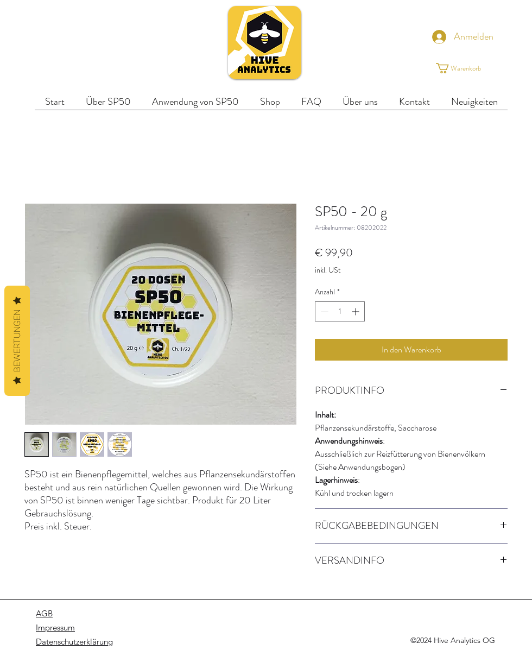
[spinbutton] (340, 311)
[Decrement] (323, 311)
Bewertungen (17, 341)
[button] (467, 68)
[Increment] (356, 311)
